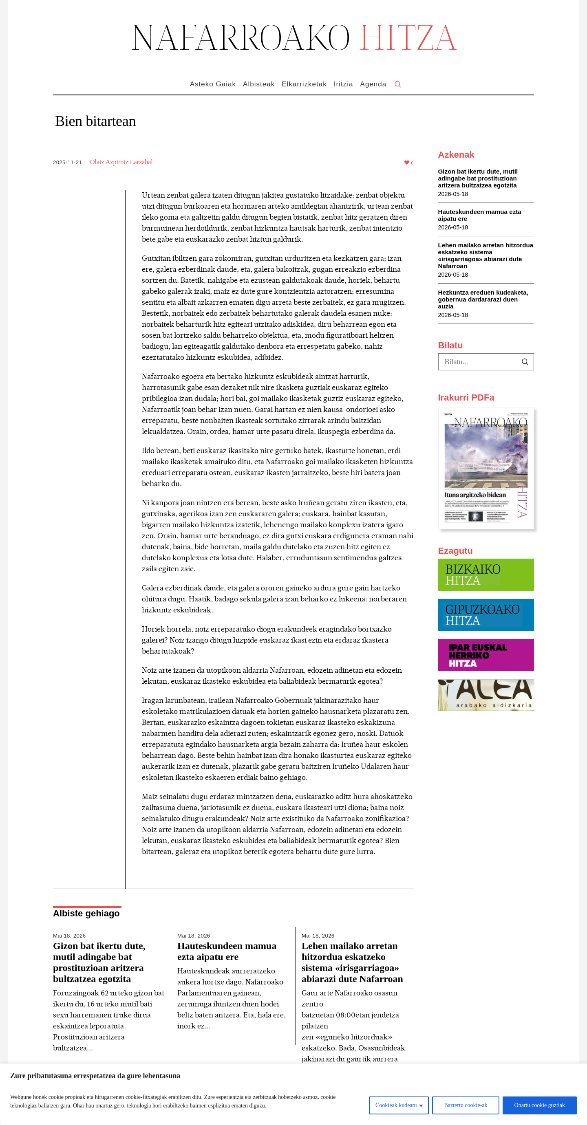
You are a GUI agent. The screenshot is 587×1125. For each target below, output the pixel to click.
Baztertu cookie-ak (465, 1105)
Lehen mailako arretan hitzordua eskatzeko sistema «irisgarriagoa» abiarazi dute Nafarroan (352, 962)
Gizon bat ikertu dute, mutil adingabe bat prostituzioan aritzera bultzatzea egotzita (99, 962)
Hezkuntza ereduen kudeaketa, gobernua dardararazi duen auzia (483, 299)
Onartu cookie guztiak (539, 1105)
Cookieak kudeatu (396, 1105)
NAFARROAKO (293, 36)
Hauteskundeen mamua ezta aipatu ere (226, 951)
